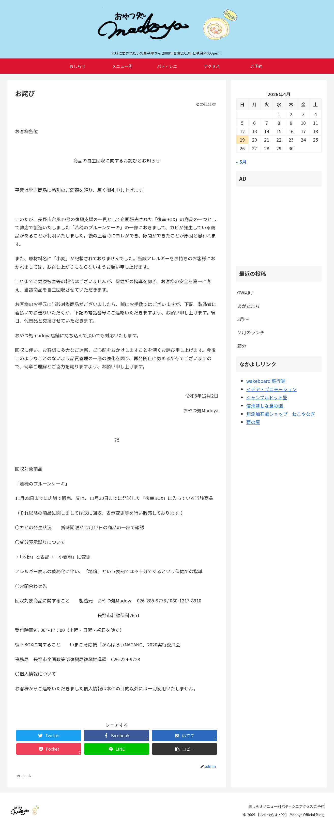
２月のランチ (251, 332)
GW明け (245, 292)
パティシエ (277, 806)
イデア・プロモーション (271, 389)
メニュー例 (255, 806)
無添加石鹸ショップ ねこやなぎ (280, 414)
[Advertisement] (279, 226)
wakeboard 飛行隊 (265, 380)
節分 (241, 345)
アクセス (299, 806)
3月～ (243, 319)
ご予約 (316, 806)
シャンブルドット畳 (266, 397)
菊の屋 (253, 422)
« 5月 (241, 161)
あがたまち (248, 305)
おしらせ (233, 806)
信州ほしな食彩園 (264, 405)
